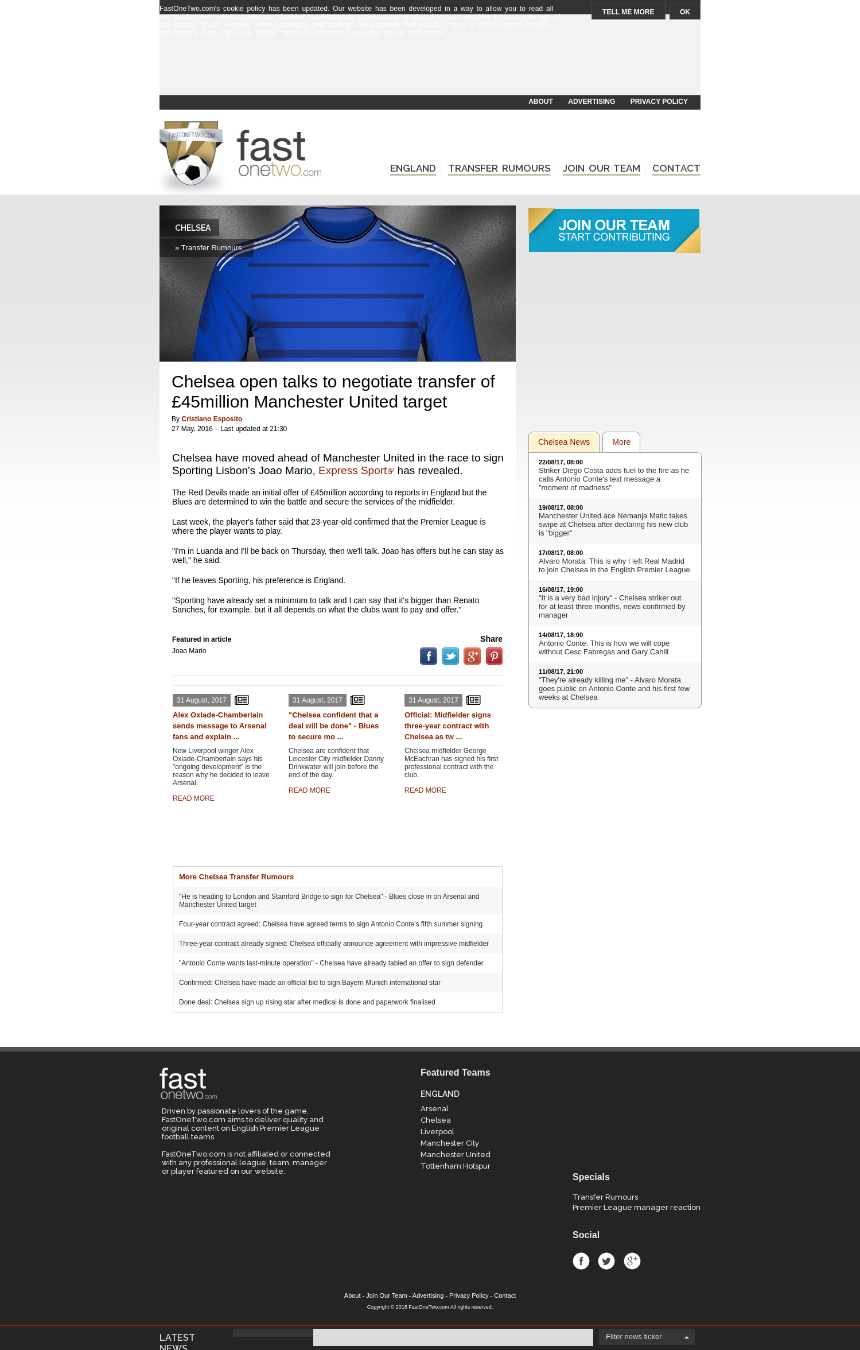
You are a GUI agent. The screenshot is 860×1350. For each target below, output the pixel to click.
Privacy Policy (468, 1295)
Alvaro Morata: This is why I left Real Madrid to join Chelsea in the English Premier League (614, 565)
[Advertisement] (429, 67)
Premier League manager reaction (637, 1207)
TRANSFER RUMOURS (499, 168)
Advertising (428, 1295)
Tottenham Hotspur (456, 1166)
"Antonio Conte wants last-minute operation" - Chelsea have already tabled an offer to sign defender (331, 963)
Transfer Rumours (605, 1197)
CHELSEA (193, 227)
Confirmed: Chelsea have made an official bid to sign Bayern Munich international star (310, 983)
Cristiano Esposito (211, 419)
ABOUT (540, 102)
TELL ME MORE (628, 12)
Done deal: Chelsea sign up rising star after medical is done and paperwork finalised (307, 1002)
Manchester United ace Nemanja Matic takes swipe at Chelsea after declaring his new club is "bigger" (613, 524)
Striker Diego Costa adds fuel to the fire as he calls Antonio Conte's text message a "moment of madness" (614, 479)
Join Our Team (386, 1295)
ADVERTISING (591, 102)
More (621, 442)
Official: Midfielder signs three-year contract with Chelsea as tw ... (447, 726)
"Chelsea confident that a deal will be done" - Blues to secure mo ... (334, 726)
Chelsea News (564, 442)
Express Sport (352, 470)
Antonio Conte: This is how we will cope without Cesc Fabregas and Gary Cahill (604, 647)
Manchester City (450, 1143)
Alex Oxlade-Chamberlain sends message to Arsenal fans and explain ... (220, 726)
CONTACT (676, 168)
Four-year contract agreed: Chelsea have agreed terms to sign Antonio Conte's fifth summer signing (330, 924)
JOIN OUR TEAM (601, 168)
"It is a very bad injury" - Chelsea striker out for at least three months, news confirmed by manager (612, 606)
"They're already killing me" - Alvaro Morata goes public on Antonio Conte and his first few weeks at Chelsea (614, 688)
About (352, 1295)
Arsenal (435, 1108)
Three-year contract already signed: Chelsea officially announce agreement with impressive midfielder (334, 944)
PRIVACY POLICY (659, 102)
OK (685, 12)
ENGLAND (413, 168)
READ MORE (194, 798)
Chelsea (436, 1120)
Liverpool (437, 1131)
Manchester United (456, 1154)
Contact (505, 1295)
